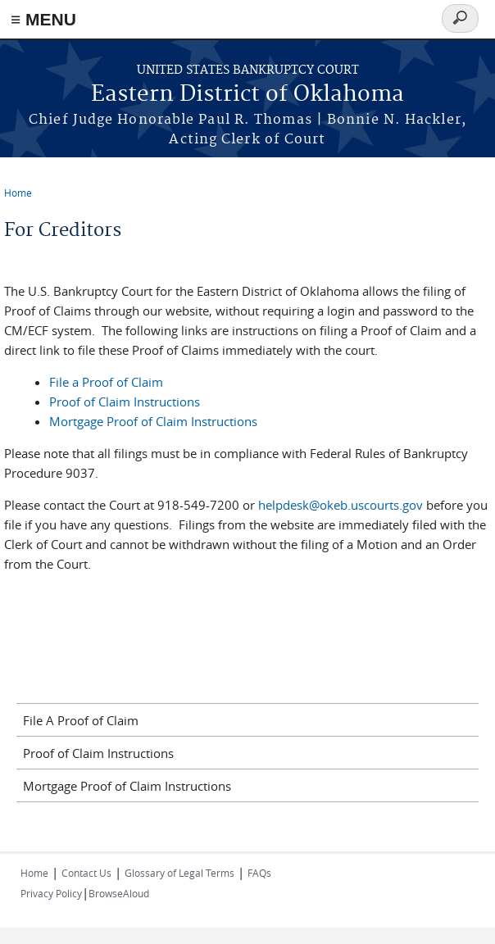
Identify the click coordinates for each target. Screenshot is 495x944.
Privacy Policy (51, 893)
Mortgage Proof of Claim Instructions (153, 421)
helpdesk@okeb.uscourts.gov (340, 505)
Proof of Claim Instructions (124, 401)
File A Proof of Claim (81, 720)
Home (18, 192)
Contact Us (86, 872)
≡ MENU (43, 19)
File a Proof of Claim (106, 382)
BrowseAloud (119, 893)
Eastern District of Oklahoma (247, 94)
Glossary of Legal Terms (179, 872)
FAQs (259, 872)
